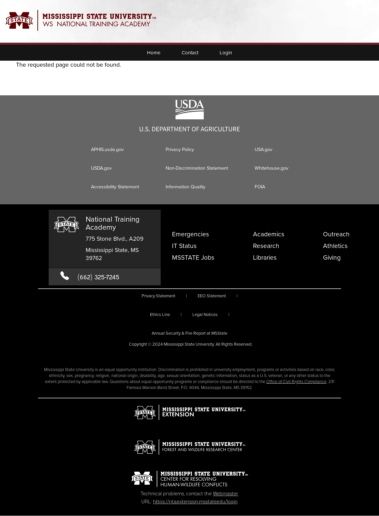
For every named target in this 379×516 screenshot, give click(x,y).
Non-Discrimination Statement (197, 168)
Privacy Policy (180, 149)
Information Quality (185, 186)
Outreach (336, 234)
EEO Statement (212, 296)
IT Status (184, 246)
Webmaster (225, 493)
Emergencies (190, 234)
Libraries (265, 257)
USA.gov (263, 149)
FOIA (260, 186)
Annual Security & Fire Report (189, 333)
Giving (332, 257)
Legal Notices (205, 314)
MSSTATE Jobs (193, 257)
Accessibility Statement (115, 186)
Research (266, 246)
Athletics (335, 246)
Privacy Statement (158, 296)
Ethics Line (160, 314)
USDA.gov (101, 168)
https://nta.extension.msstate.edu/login (195, 501)
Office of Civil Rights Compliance (296, 381)
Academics (268, 234)
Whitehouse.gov (271, 168)
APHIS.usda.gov (107, 149)
